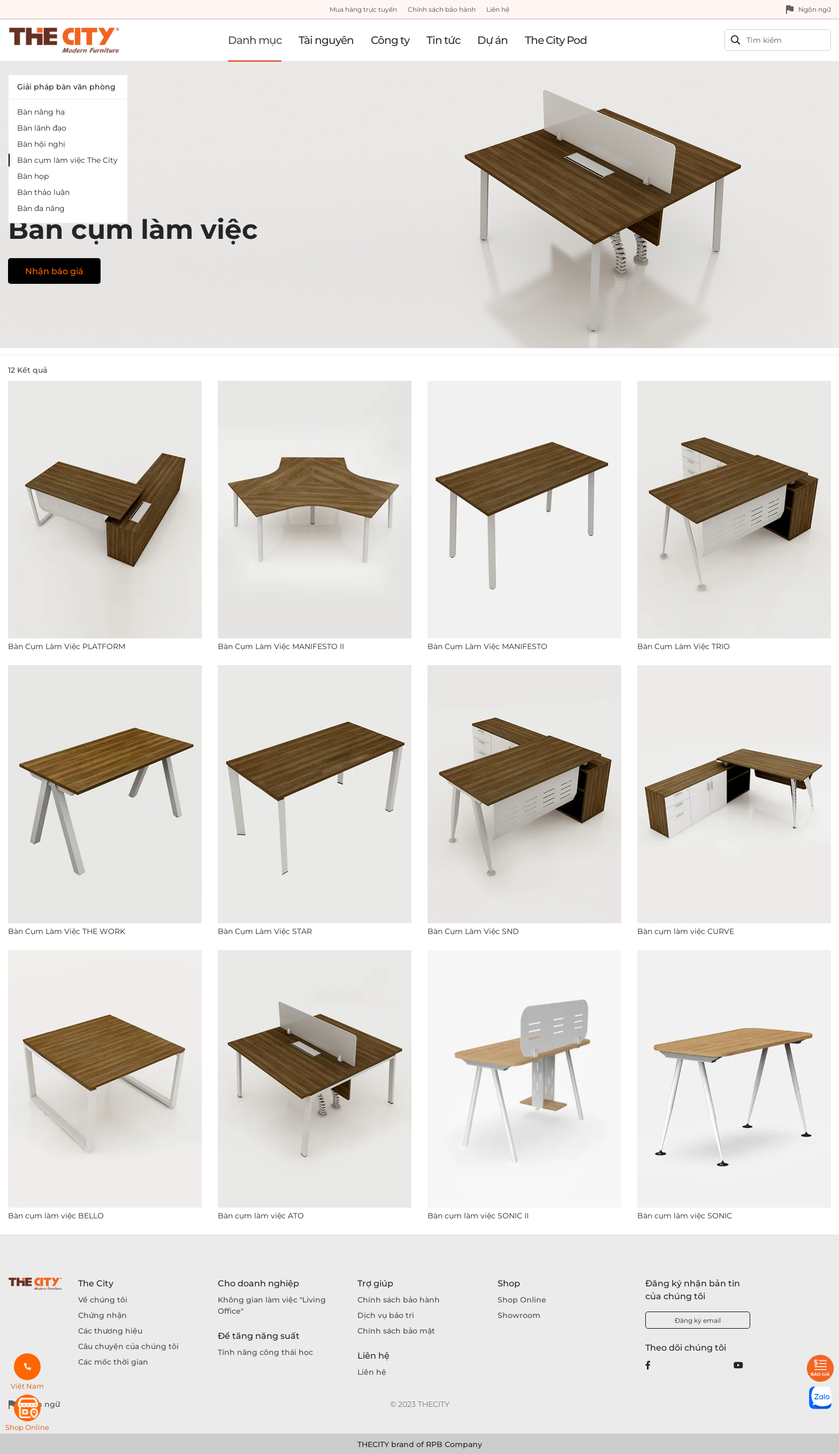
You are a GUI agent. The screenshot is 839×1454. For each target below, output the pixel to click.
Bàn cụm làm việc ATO (261, 1216)
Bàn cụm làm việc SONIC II (478, 1216)
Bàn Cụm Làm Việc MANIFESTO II (281, 646)
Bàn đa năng (41, 208)
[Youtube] (738, 1365)
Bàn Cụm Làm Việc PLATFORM (66, 646)
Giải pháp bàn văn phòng (66, 87)
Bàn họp (33, 176)
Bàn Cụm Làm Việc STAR (265, 931)
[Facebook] (648, 1365)
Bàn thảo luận (43, 192)
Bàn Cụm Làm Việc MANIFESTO (487, 646)
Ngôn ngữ (814, 9)
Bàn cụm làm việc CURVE (685, 931)
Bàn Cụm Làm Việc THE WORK (66, 931)
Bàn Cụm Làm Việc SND (473, 931)
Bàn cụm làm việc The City (67, 160)
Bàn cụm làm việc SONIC (684, 1216)
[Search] (772, 40)
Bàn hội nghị (41, 144)
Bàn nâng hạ (41, 112)
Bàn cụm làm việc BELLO (56, 1216)
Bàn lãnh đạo (41, 128)
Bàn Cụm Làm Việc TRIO (683, 646)
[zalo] (820, 1397)
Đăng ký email (698, 1320)
